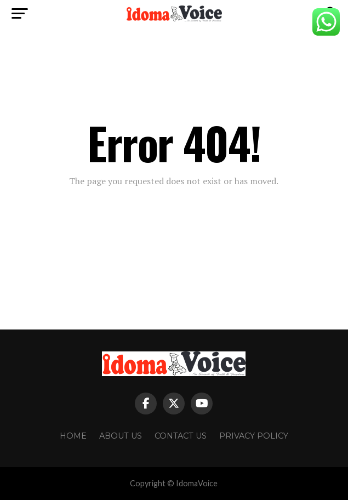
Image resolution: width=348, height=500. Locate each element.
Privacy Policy (253, 436)
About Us (120, 436)
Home (73, 436)
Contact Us (181, 436)
